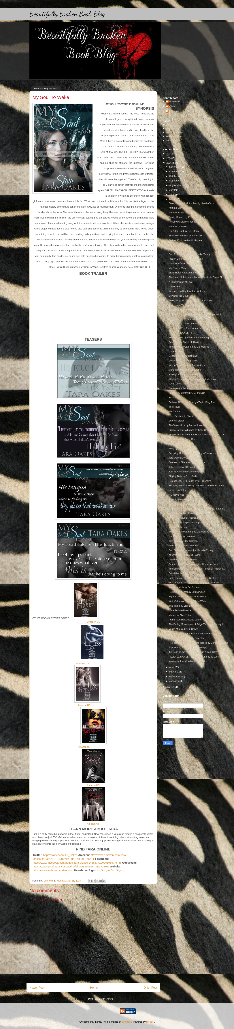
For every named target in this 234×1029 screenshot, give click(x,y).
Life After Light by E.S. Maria (184, 231)
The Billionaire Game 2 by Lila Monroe (189, 531)
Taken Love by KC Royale (182, 467)
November (175, 171)
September (175, 180)
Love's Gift (174, 286)
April (172, 667)
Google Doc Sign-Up (113, 870)
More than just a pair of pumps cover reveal (191, 522)
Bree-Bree (174, 101)
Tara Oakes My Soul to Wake (184, 457)
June (172, 194)
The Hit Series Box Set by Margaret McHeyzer (193, 379)
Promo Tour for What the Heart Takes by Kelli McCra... (197, 434)
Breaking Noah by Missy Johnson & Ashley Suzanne (196, 485)
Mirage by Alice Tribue (180, 615)
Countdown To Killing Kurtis (183, 360)
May (171, 199)
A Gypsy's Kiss (176, 494)
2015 (169, 162)
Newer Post (36, 987)
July (171, 190)
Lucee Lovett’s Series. (180, 383)
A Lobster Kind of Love (181, 282)
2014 (169, 686)
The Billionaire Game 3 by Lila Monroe (189, 346)
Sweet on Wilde (177, 443)
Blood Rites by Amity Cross (183, 439)
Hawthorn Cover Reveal (181, 263)
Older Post (150, 987)
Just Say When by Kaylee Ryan (185, 471)
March (173, 671)
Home (94, 987)
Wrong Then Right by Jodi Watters (187, 291)
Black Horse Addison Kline (182, 272)
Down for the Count (179, 295)
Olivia (172, 106)
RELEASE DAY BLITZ (180, 332)
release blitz (175, 245)
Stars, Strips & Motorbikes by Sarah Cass (190, 300)
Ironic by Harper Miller (180, 499)
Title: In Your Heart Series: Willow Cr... (189, 504)
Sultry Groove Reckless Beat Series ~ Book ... (193, 578)
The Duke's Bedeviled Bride (183, 545)
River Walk (174, 397)
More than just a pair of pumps (185, 369)
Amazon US (93, 621)
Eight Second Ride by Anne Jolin (186, 235)
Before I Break (176, 420)
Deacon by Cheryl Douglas (183, 356)
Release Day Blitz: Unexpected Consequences (193, 564)
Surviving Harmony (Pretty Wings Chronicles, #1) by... (197, 453)
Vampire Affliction (178, 527)
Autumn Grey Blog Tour (181, 207)
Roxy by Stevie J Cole (180, 448)
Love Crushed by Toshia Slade (185, 416)
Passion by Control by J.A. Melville (187, 393)
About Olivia (172, 128)
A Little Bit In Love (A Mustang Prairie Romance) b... (196, 314)
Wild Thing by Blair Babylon (183, 541)
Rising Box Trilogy (178, 490)
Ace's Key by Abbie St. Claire (184, 342)
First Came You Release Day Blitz (186, 638)
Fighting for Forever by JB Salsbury (187, 596)
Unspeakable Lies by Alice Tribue (186, 513)
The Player (174, 406)
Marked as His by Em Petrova (184, 587)
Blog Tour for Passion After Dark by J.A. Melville (194, 582)
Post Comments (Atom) (100, 999)
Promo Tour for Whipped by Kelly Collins (190, 430)
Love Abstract (176, 351)
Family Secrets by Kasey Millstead (187, 217)
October (173, 176)
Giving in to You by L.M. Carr (184, 305)
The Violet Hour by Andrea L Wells (187, 425)
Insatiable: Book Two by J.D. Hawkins (188, 309)
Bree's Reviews (174, 136)
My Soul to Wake (177, 226)
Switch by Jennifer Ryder (182, 573)
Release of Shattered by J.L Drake (187, 462)
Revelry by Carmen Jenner (183, 221)
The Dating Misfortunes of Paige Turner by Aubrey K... (197, 568)
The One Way (176, 249)
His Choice (174, 411)
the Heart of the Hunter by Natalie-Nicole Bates (193, 652)
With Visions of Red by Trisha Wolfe (187, 601)
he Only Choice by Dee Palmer (185, 554)
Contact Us (171, 140)
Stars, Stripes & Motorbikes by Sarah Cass (191, 203)
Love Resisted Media (180, 610)
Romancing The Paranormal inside (187, 328)
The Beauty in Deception (182, 319)
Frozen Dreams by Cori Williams (186, 258)
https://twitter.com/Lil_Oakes (60, 854)
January (173, 681)
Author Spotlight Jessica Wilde (185, 619)
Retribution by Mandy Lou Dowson (187, 592)
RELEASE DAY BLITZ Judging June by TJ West (194, 656)
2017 (169, 153)
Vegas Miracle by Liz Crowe (183, 629)
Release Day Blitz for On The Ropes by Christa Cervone (198, 642)
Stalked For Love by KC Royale (185, 240)
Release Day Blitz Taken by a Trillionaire (190, 481)
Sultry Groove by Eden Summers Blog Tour (191, 337)
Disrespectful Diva (178, 388)
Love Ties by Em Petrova (182, 536)
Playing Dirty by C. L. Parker (183, 476)
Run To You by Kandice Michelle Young (189, 254)
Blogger (150, 1021)
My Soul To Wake (178, 212)
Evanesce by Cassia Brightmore (185, 323)
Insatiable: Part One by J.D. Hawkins (188, 661)
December (175, 166)
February (174, 676)
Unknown (174, 111)
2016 (169, 158)
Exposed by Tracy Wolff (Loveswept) (188, 647)
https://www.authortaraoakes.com (53, 870)
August (173, 185)
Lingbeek (127, 1021)
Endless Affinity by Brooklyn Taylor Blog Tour (192, 402)
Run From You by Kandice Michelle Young (191, 550)
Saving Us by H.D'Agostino (183, 374)
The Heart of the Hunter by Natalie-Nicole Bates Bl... (196, 277)
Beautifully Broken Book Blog (67, 14)
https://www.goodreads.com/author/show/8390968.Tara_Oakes (71, 866)
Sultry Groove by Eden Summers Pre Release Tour (195, 633)
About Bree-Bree (174, 132)
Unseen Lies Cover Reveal (183, 559)
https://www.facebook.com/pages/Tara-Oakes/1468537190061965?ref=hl (77, 862)
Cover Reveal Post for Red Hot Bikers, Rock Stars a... (197, 508)
